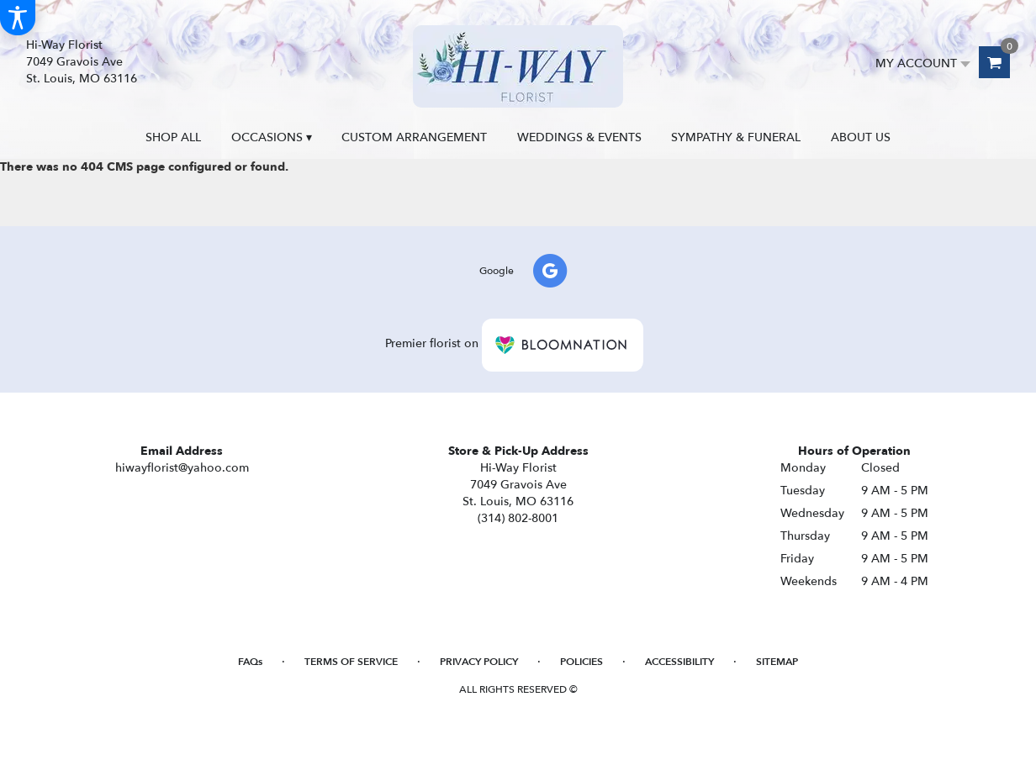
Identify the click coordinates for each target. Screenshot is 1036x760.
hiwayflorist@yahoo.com (182, 468)
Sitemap (777, 661)
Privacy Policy (479, 661)
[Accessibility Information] (17, 17)
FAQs (250, 661)
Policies (581, 661)
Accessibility (679, 661)
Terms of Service (351, 661)
